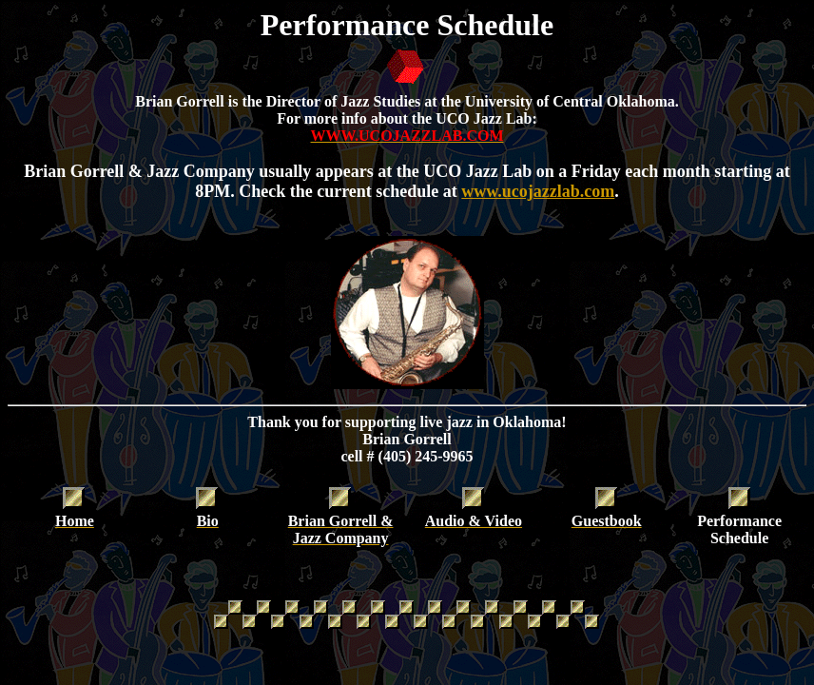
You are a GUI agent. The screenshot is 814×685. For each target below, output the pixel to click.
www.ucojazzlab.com (537, 191)
